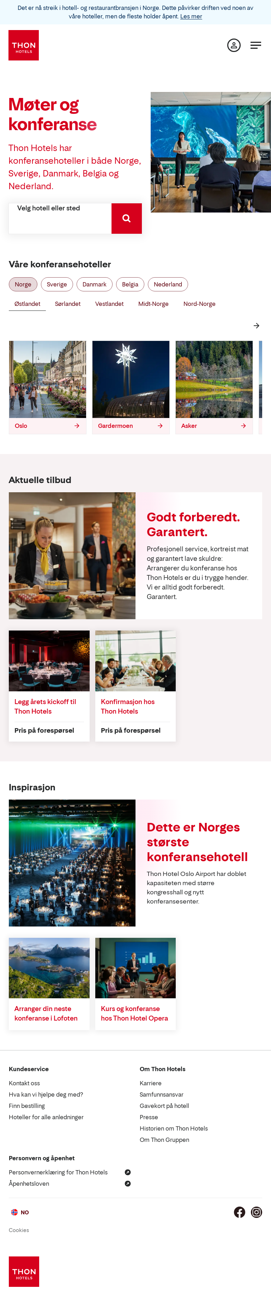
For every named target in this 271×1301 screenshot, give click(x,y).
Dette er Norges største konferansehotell (197, 842)
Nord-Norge (199, 303)
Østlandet (27, 303)
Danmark (95, 284)
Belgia (130, 284)
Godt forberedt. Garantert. (193, 524)
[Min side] (234, 45)
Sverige (57, 284)
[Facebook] (239, 1212)
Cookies (19, 1230)
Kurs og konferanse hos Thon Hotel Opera (134, 1013)
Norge (23, 284)
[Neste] (256, 325)
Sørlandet (67, 303)
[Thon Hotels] (23, 45)
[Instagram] (256, 1212)
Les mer (191, 16)
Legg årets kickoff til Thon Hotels (45, 706)
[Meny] (256, 45)
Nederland (168, 284)
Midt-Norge (153, 303)
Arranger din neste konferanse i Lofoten (46, 1013)
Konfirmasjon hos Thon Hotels (128, 706)
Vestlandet (109, 303)
